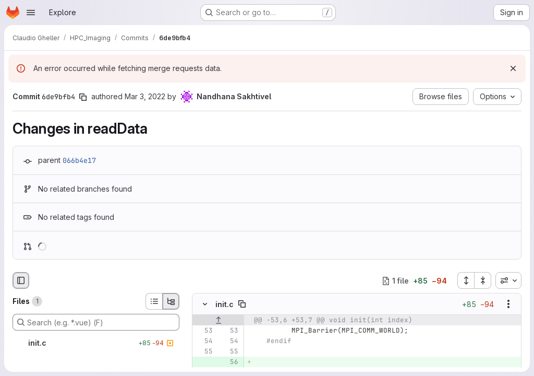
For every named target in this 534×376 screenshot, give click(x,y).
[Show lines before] (218, 320)
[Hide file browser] (21, 280)
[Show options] (508, 304)
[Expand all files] (465, 280)
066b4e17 (79, 160)
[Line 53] (204, 331)
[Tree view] (171, 301)
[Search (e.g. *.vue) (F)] (96, 322)
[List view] (153, 301)
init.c (224, 304)
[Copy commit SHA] (83, 97)
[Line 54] (204, 341)
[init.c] (96, 343)
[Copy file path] (242, 304)
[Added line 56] (229, 362)
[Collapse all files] (483, 280)
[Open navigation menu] (30, 12)
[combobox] (508, 280)
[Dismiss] (513, 68)
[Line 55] (204, 352)
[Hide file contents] (205, 304)
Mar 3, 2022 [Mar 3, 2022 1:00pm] (145, 96)
